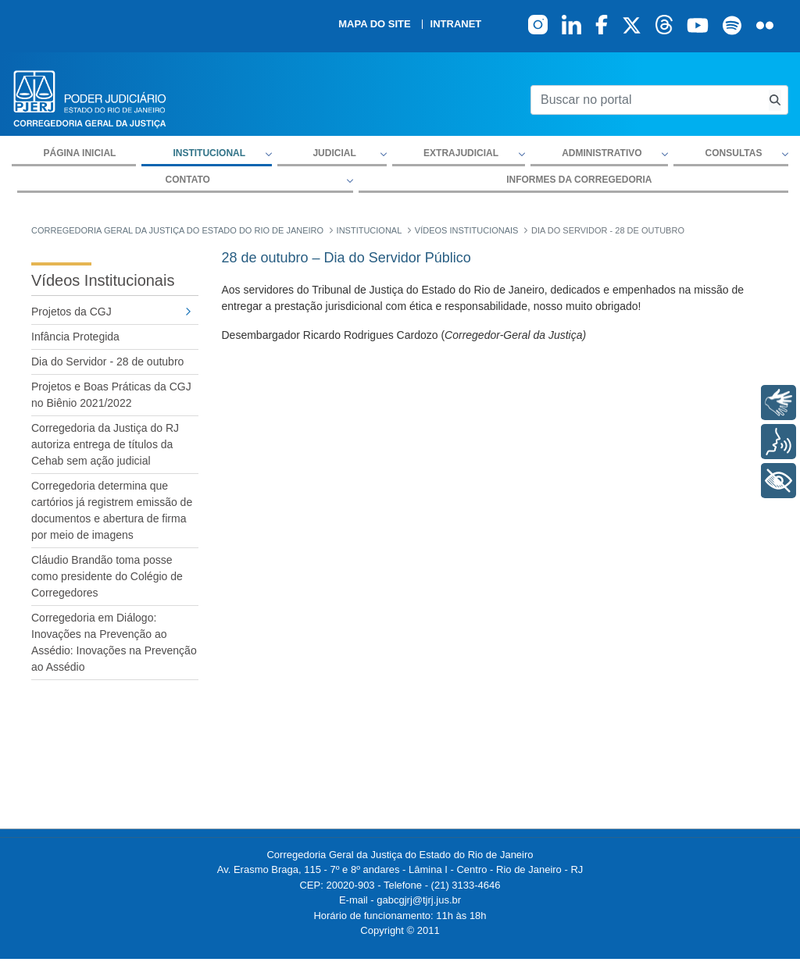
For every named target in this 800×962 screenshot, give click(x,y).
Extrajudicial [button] (460, 153)
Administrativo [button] (601, 153)
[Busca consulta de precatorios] (775, 100)
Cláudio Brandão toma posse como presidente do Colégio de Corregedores (107, 576)
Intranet (456, 24)
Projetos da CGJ (71, 311)
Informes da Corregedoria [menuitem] (579, 179)
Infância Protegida (75, 336)
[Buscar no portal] (646, 100)
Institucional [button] (209, 153)
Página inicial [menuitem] (80, 153)
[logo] (90, 98)
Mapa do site (374, 24)
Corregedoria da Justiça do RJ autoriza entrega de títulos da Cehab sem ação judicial (105, 444)
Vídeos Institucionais (102, 280)
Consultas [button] (733, 153)
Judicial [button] (333, 153)
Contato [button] (188, 179)
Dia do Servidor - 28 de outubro (107, 361)
